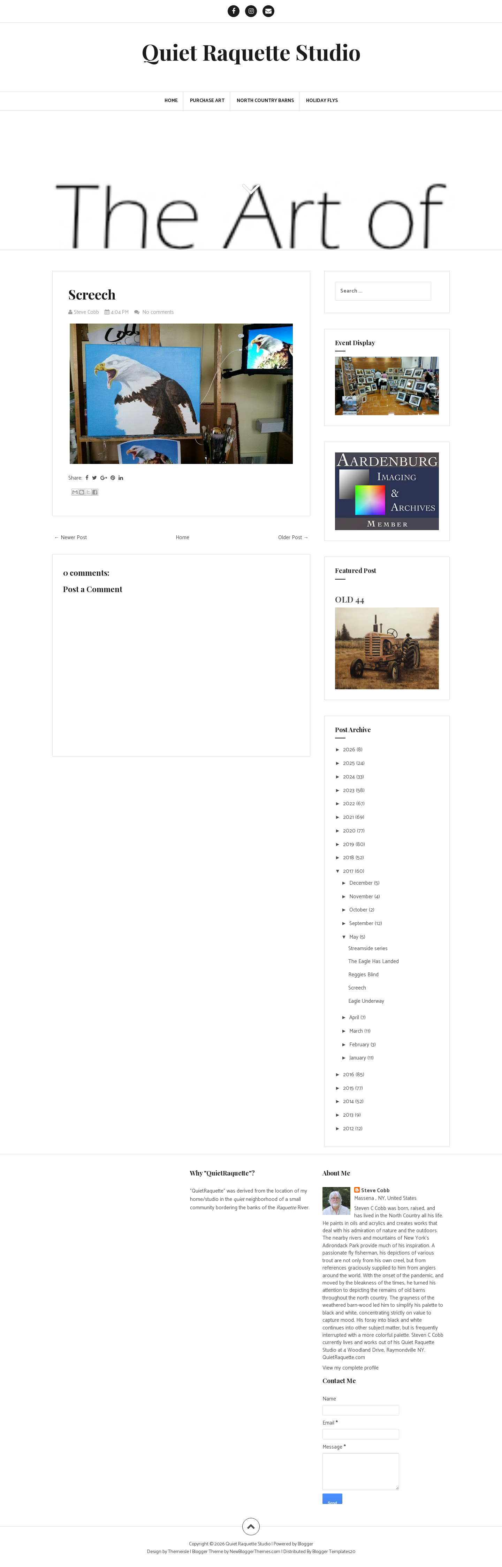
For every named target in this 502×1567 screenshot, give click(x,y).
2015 (349, 1088)
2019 (349, 844)
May (354, 937)
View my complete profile (350, 1368)
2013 (349, 1115)
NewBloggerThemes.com (255, 1552)
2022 (349, 803)
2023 (349, 790)
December (361, 883)
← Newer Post (70, 537)
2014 (349, 1101)
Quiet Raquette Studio (251, 51)
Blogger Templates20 (333, 1552)
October (359, 910)
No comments (158, 312)
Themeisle (178, 1552)
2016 (349, 1074)
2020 (350, 831)
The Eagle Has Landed (373, 961)
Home (171, 101)
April (354, 1017)
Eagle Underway (366, 1001)
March (356, 1031)
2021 (349, 817)
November (361, 896)
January (358, 1058)
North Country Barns (265, 101)
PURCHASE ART (207, 101)
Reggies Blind (363, 974)
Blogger (305, 1544)
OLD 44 (349, 599)
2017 (349, 871)
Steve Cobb (375, 1190)
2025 (349, 763)
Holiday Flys (322, 101)
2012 (349, 1128)
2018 (349, 857)
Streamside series (368, 948)
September (362, 923)
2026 (350, 749)
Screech (92, 294)
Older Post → (293, 537)
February (360, 1044)
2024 (349, 777)
